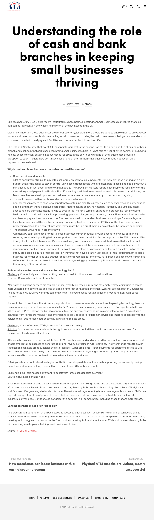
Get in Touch (118, 497)
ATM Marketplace (27, 430)
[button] (124, 6)
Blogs (88, 104)
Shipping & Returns (62, 497)
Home (32, 497)
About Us (44, 497)
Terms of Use (83, 497)
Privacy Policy (101, 497)
